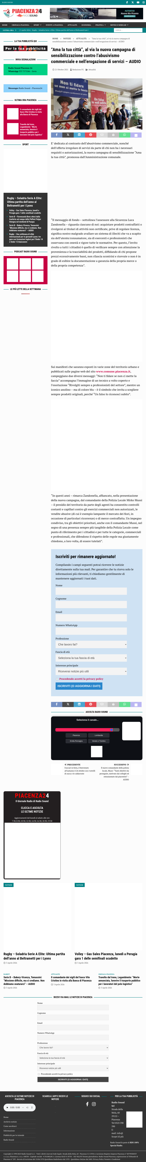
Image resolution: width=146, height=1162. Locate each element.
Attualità (72, 25)
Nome (59, 585)
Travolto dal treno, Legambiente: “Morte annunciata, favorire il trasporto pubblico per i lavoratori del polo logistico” (31, 129)
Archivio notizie (10, 1121)
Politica (100, 25)
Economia (86, 25)
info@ (120, 1133)
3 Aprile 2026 (11, 963)
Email (59, 612)
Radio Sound (7, 2)
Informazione (9, 1130)
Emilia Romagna (76, 741)
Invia (34, 71)
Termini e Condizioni (112, 1159)
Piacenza (76, 735)
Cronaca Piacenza (20, 25)
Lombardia (99, 735)
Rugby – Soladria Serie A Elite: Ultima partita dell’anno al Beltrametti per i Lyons (24, 201)
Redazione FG (78, 69)
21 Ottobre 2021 (61, 69)
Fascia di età (63, 652)
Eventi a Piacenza (54, 25)
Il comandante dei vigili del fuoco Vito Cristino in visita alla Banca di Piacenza (31, 112)
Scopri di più (118, 1136)
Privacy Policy (98, 1159)
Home (4, 25)
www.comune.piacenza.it (113, 371)
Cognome (61, 598)
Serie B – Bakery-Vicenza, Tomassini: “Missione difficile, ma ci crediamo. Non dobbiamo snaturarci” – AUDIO (25, 228)
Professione (62, 638)
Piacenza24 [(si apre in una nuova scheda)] (37, 88)
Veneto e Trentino (99, 741)
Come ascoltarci (10, 1126)
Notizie (67, 38)
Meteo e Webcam (118, 25)
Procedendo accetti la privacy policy (81, 678)
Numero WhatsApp (66, 625)
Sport (36, 25)
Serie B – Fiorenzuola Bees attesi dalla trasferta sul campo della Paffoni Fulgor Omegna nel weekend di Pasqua (25, 219)
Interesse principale (67, 665)
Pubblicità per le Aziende (14, 1135)
